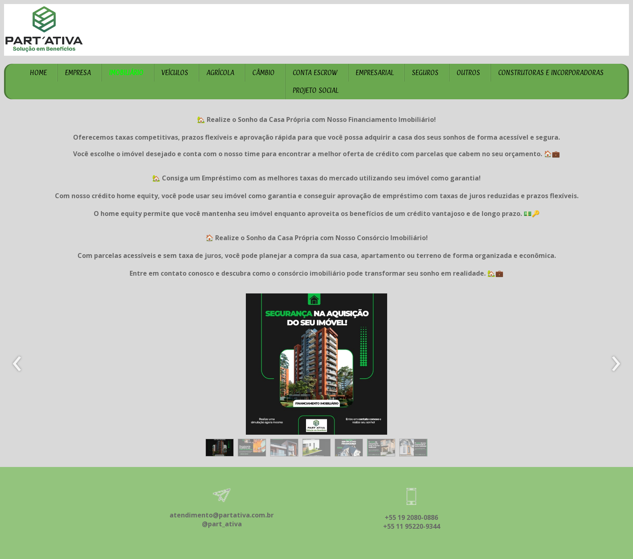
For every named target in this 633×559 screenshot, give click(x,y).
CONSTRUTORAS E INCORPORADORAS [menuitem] (551, 73)
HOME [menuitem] (38, 73)
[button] (219, 447)
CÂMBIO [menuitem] (263, 73)
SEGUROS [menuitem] (425, 73)
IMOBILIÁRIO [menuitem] (126, 73)
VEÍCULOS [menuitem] (174, 73)
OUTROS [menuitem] (468, 73)
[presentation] (17, 364)
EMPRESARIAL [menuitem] (375, 73)
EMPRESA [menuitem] (78, 73)
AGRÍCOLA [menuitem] (220, 73)
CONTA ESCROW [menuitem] (315, 73)
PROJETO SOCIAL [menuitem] (315, 90)
